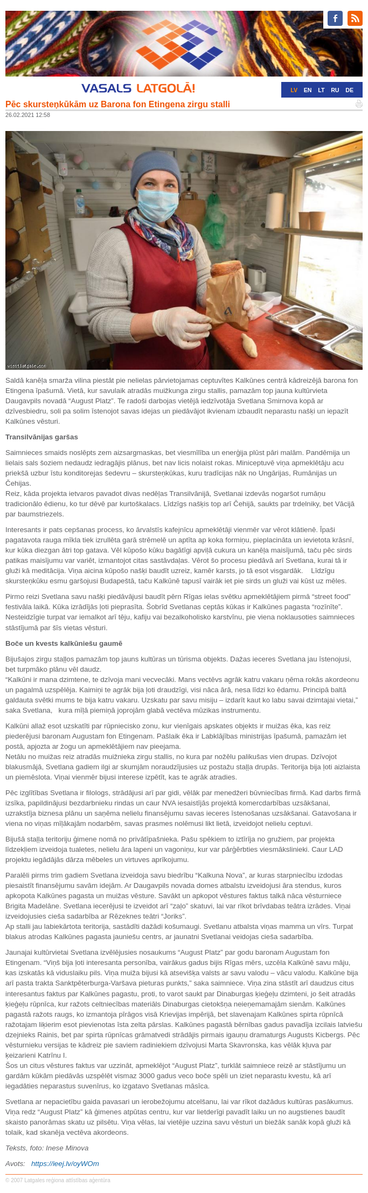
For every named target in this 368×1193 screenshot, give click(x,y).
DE (349, 90)
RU (335, 90)
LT (321, 90)
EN (308, 90)
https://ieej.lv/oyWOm (65, 1164)
